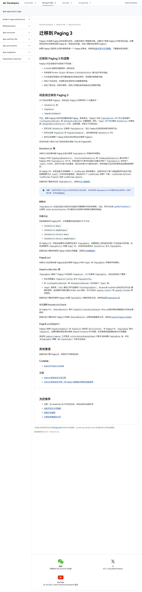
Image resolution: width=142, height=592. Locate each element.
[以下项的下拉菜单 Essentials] (36, 3)
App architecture (12, 12)
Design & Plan (60, 25)
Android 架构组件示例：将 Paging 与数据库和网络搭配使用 (68, 382)
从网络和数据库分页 (52, 417)
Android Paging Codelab (121, 317)
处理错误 (61, 193)
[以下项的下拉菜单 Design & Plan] (56, 3)
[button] (14, 19)
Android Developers (46, 25)
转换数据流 (90, 251)
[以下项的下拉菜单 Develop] (72, 3)
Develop (65, 3)
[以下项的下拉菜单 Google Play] (91, 3)
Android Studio (131, 3)
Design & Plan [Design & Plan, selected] (47, 3)
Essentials (29, 3)
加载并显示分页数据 (102, 48)
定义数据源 (85, 182)
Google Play (83, 3)
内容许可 (57, 428)
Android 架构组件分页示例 (55, 378)
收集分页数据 (49, 413)
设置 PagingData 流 (111, 298)
